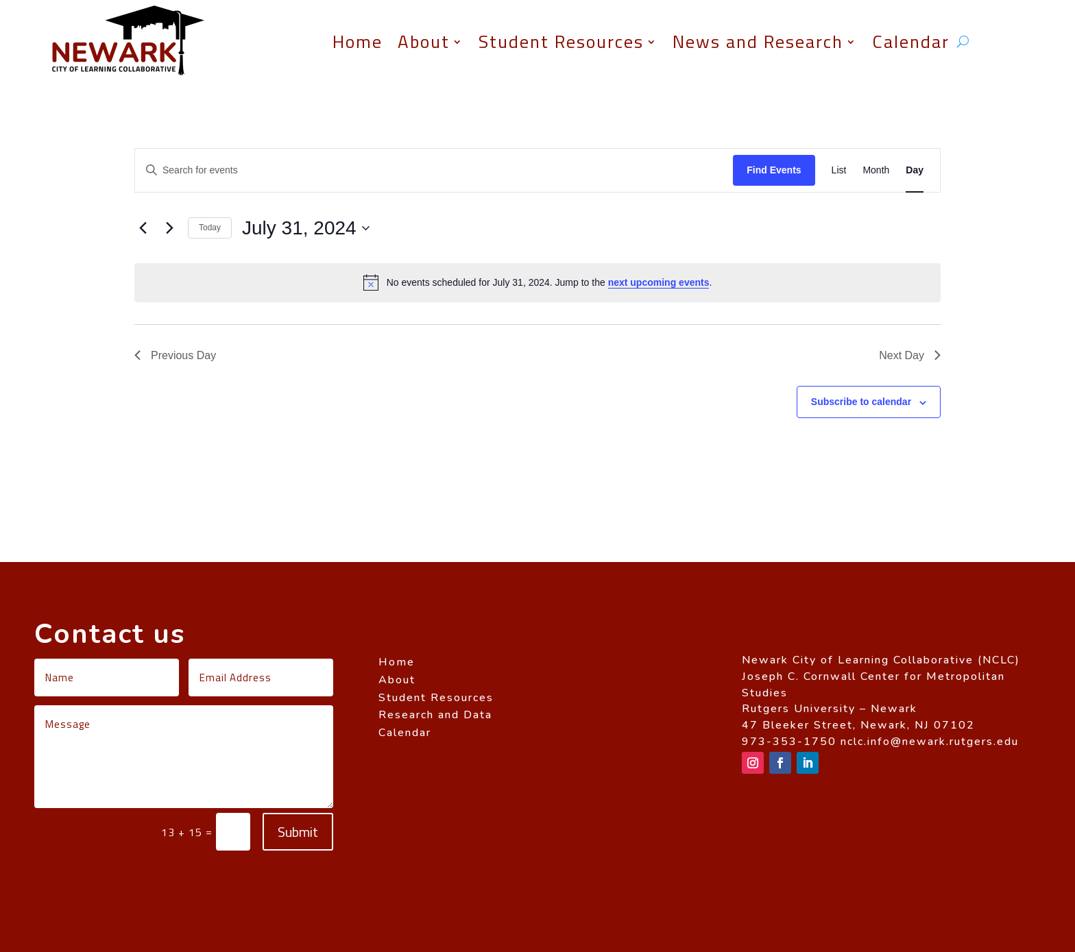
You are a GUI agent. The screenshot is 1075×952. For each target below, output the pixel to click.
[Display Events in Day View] (914, 170)
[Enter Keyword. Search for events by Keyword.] (434, 170)
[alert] (537, 282)
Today (210, 227)
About (424, 41)
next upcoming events (659, 282)
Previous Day (175, 355)
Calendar (911, 41)
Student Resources (561, 41)
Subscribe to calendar (861, 401)
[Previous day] (142, 228)
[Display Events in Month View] (875, 170)
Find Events (774, 169)
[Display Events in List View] (839, 170)
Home (358, 41)
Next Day (910, 355)
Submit (298, 831)
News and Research (758, 41)
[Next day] (169, 228)
